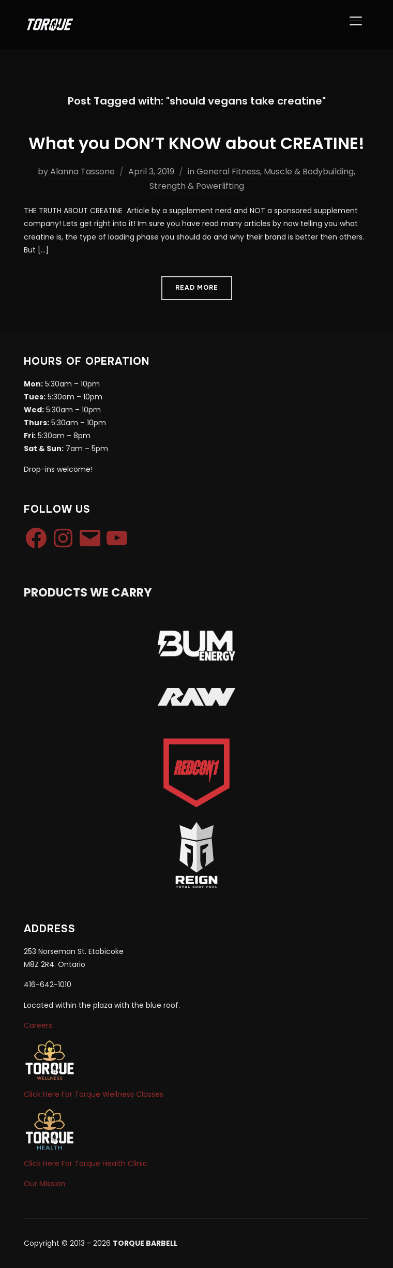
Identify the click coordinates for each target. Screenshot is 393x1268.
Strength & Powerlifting (196, 186)
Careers (38, 1025)
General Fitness (228, 171)
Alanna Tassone (82, 171)
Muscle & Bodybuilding (309, 171)
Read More (196, 288)
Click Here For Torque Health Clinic (85, 1163)
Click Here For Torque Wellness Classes (93, 1094)
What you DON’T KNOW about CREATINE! (196, 143)
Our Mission (44, 1184)
